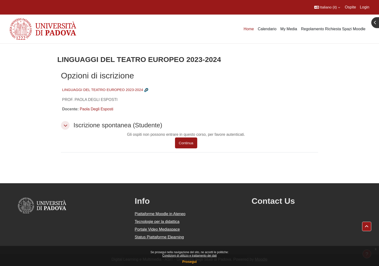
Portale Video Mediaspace (157, 229)
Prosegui (189, 262)
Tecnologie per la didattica (157, 222)
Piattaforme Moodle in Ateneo (160, 214)
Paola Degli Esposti (96, 109)
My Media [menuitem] (288, 29)
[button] (327, 7)
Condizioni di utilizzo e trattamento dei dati (189, 255)
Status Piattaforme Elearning (159, 237)
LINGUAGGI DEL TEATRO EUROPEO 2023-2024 (102, 90)
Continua (186, 143)
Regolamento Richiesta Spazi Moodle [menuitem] (333, 29)
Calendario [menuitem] (267, 29)
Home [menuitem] (249, 29)
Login (364, 7)
